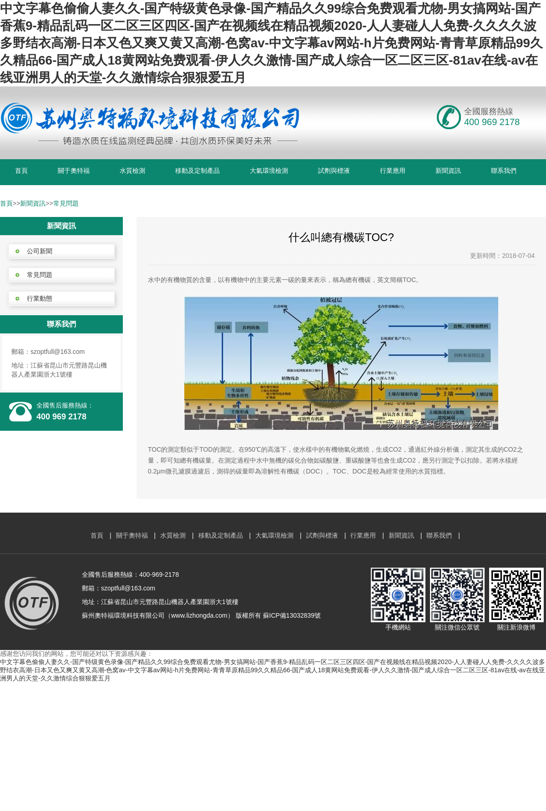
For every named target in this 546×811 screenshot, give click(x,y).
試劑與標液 (334, 170)
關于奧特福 (74, 170)
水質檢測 (132, 170)
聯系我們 (503, 170)
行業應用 (392, 170)
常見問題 (66, 203)
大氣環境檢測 (269, 170)
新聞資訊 (448, 170)
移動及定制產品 (197, 170)
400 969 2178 (61, 416)
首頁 (21, 170)
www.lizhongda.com (199, 615)
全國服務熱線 (488, 111)
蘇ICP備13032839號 (292, 615)
